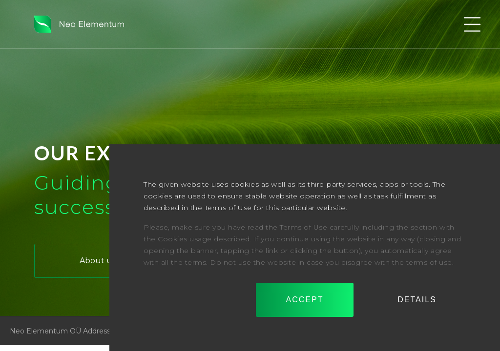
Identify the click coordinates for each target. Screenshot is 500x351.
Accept (305, 299)
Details (417, 299)
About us (98, 260)
